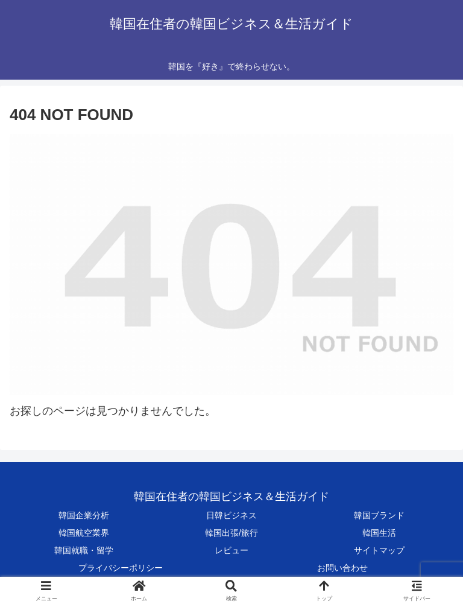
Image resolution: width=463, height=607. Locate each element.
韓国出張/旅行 (231, 533)
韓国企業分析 (83, 515)
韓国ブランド (379, 515)
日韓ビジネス (231, 515)
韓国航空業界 (83, 533)
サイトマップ (379, 550)
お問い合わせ (342, 568)
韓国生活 (379, 533)
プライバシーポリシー (120, 568)
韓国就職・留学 (83, 550)
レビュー (231, 550)
